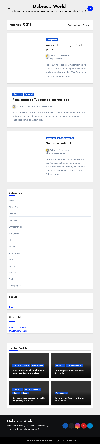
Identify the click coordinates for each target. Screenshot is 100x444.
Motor (11, 259)
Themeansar (70, 440)
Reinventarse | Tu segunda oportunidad (40, 99)
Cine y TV (13, 207)
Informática (14, 253)
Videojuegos (15, 286)
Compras (17, 94)
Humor (12, 246)
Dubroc (51, 56)
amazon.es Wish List (18, 331)
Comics (12, 214)
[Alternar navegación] (9, 8)
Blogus (57, 440)
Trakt (11, 307)
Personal (29, 94)
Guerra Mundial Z (59, 143)
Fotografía (52, 40)
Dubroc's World (49, 6)
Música (12, 266)
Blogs (11, 201)
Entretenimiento (65, 138)
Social (11, 279)
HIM (10, 240)
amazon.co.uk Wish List (19, 327)
